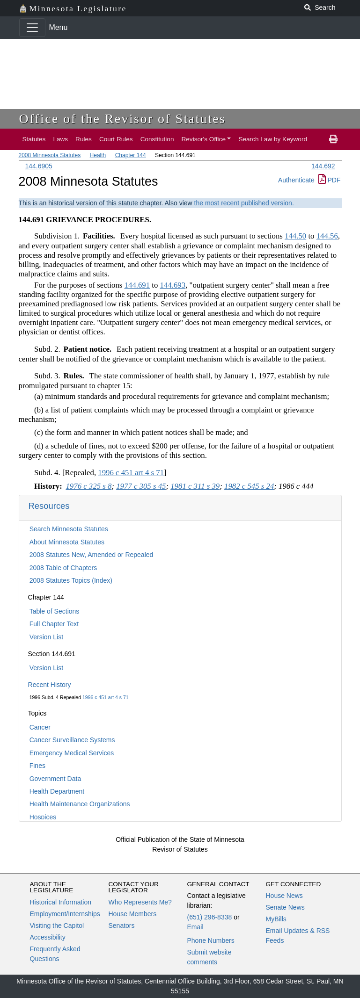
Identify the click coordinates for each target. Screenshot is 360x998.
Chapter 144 (130, 155)
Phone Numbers (211, 940)
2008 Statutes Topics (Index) (70, 580)
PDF (329, 180)
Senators (122, 925)
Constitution (157, 139)
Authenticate (296, 180)
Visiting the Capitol (57, 925)
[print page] (333, 139)
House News (284, 895)
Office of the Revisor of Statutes (122, 118)
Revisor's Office (203, 139)
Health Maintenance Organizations (79, 804)
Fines (37, 765)
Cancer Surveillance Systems (72, 740)
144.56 (327, 235)
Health (98, 155)
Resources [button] (49, 506)
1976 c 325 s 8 (88, 486)
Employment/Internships (65, 914)
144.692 (323, 166)
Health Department (57, 791)
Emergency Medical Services (71, 753)
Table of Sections (54, 611)
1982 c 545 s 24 (249, 486)
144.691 (137, 285)
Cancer (40, 727)
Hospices (43, 817)
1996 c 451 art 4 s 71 (105, 697)
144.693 (173, 285)
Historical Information (61, 902)
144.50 (295, 235)
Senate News (285, 907)
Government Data (55, 778)
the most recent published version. (244, 203)
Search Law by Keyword (272, 139)
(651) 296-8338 (209, 917)
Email (195, 927)
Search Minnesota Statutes (68, 529)
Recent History (49, 684)
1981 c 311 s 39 (195, 486)
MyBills (276, 919)
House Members (133, 914)
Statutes (34, 139)
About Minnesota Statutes (66, 542)
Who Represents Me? (140, 902)
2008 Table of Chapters (63, 567)
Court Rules (116, 139)
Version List (46, 637)
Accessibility (48, 937)
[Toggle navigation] (32, 27)
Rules (83, 139)
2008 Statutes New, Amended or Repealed (91, 554)
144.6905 (38, 166)
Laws (60, 139)
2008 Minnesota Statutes (50, 155)
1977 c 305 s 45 (141, 486)
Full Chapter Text (54, 624)
